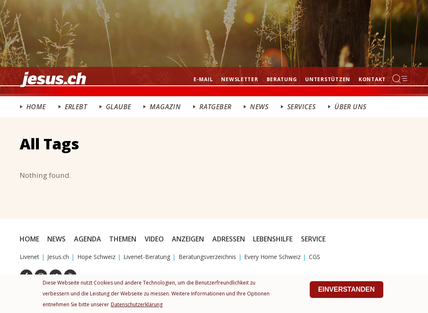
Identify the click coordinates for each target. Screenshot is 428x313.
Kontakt (372, 79)
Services (301, 106)
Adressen (228, 239)
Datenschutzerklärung (137, 304)
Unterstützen (327, 79)
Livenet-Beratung (146, 257)
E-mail (203, 79)
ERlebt (76, 106)
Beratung (282, 79)
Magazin (165, 106)
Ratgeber (215, 106)
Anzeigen (188, 239)
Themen (122, 239)
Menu (400, 78)
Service (313, 239)
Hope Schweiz (96, 257)
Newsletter (239, 79)
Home (36, 106)
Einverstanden (346, 289)
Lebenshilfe (273, 239)
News (259, 106)
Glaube (118, 106)
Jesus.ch (58, 257)
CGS (314, 257)
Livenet (29, 257)
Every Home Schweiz (272, 257)
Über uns (350, 106)
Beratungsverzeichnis (207, 257)
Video (154, 239)
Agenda (87, 239)
